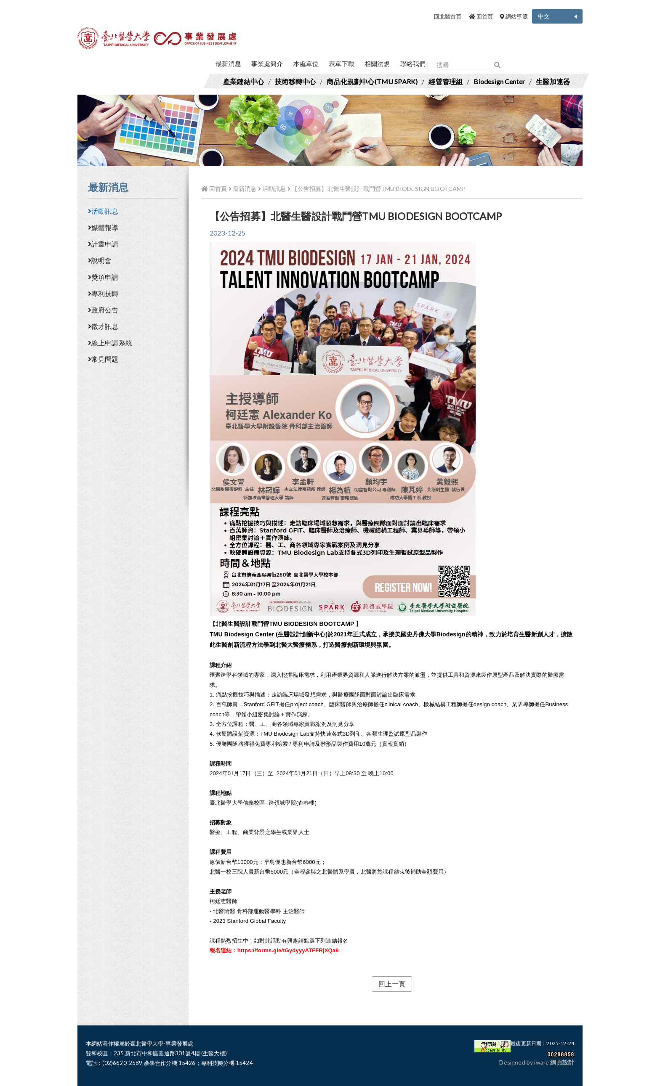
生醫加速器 (553, 81)
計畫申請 (103, 244)
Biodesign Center (499, 81)
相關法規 (377, 63)
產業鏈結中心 (243, 81)
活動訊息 (103, 211)
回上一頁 (392, 984)
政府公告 (103, 310)
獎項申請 (103, 277)
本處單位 (306, 63)
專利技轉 (103, 293)
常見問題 (103, 359)
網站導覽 (514, 16)
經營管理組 (445, 81)
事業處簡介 (267, 63)
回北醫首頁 (448, 16)
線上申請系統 (110, 343)
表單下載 (341, 63)
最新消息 (228, 63)
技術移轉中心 (295, 81)
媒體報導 (103, 227)
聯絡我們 (413, 63)
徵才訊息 (103, 326)
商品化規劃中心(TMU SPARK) (372, 81)
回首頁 (481, 16)
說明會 (100, 260)
